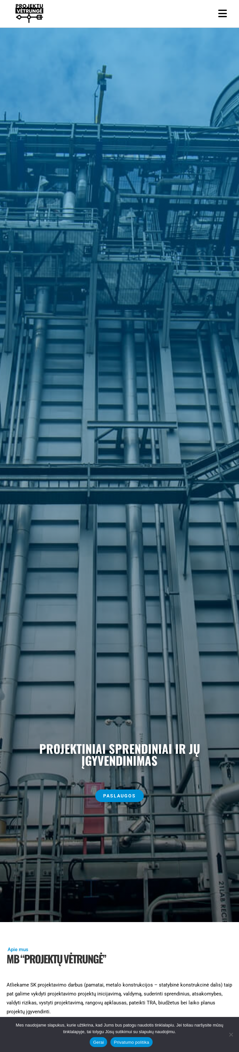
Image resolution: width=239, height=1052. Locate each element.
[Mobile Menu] (222, 14)
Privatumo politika (131, 1042)
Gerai (98, 1042)
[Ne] (230, 1034)
